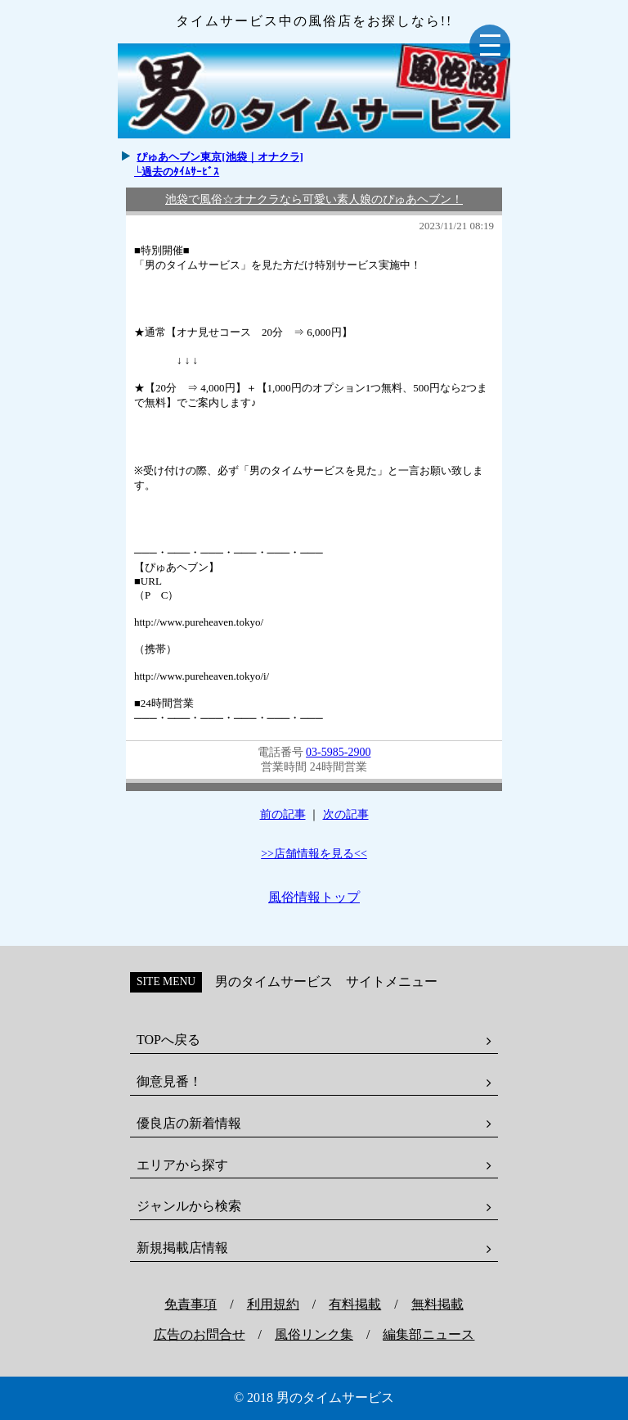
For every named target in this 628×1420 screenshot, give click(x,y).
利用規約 (273, 1304)
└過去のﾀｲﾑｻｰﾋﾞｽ (176, 171)
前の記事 (283, 814)
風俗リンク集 (314, 1334)
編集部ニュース (428, 1334)
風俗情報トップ (314, 897)
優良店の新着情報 (189, 1123)
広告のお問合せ (199, 1334)
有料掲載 (355, 1304)
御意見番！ (169, 1081)
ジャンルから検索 (189, 1206)
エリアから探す (182, 1165)
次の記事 (346, 814)
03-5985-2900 (338, 752)
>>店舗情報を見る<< (314, 854)
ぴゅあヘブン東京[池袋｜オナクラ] (220, 157)
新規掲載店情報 (182, 1248)
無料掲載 (437, 1304)
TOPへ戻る (168, 1040)
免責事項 (190, 1304)
